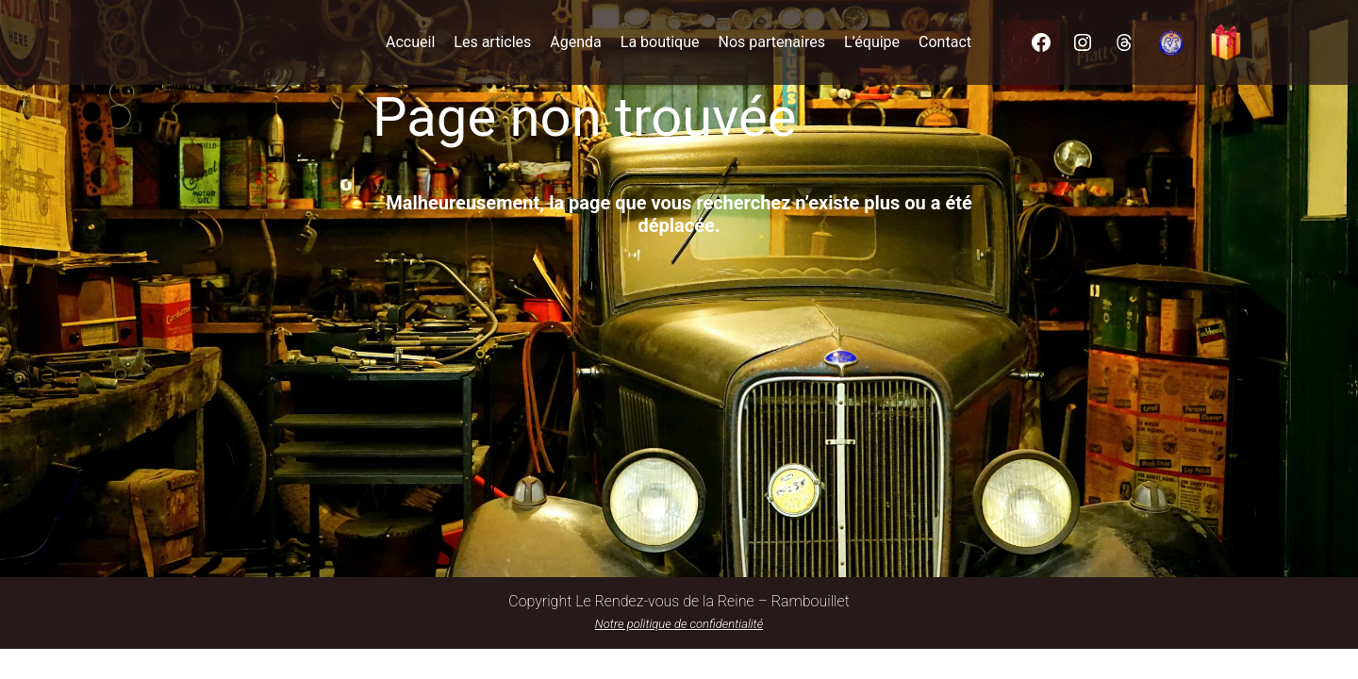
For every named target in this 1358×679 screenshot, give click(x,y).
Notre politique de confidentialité (679, 624)
